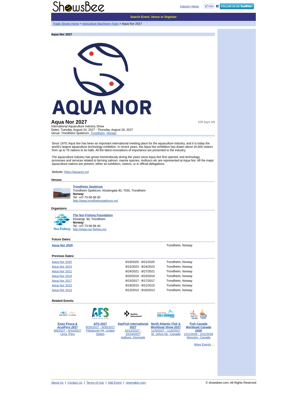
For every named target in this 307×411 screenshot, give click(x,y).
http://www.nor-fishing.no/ (89, 229)
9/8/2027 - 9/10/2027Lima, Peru (67, 327)
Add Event (115, 382)
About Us (57, 382)
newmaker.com (136, 382)
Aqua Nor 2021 (62, 271)
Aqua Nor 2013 (62, 290)
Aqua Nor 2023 (62, 266)
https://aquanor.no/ (76, 172)
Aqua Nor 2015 (62, 285)
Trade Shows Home (66, 23)
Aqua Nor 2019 (62, 276)
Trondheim (98, 133)
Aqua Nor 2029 (62, 245)
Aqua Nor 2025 (62, 262)
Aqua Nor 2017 (62, 280)
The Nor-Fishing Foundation (93, 215)
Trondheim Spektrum (88, 186)
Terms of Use (95, 382)
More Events (202, 344)
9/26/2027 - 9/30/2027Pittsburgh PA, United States (100, 327)
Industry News (189, 6)
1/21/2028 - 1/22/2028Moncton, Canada (198, 329)
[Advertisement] (133, 363)
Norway (111, 133)
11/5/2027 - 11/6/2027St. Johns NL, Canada (166, 327)
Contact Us (75, 382)
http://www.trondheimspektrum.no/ (95, 200)
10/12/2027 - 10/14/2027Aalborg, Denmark (133, 329)
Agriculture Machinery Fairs (100, 23)
